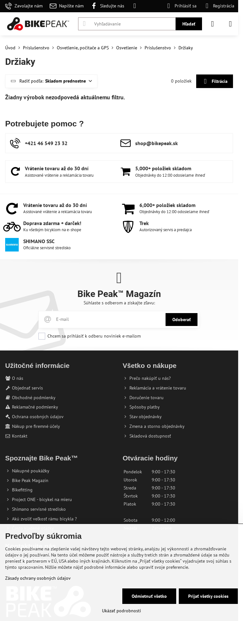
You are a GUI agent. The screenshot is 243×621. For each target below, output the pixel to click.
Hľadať (188, 24)
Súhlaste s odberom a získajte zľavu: (119, 303)
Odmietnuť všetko (149, 596)
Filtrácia (214, 81)
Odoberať (181, 319)
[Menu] (230, 23)
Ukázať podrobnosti (121, 611)
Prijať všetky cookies (208, 596)
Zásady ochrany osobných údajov (38, 578)
